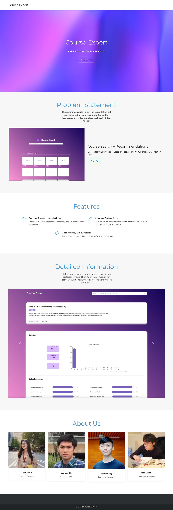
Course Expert (18, 5)
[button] (20, 343)
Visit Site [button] (86, 59)
